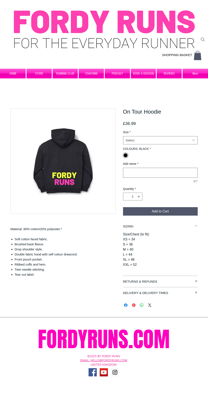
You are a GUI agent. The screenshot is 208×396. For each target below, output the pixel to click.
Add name (130, 163)
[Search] (202, 39)
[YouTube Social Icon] (104, 372)
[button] (197, 55)
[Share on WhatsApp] (141, 305)
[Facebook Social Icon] (93, 372)
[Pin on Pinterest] (133, 305)
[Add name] (160, 173)
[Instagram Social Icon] (115, 372)
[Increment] (139, 196)
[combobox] (160, 140)
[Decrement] (126, 196)
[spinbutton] (132, 196)
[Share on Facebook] (125, 305)
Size (127, 132)
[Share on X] (149, 305)
